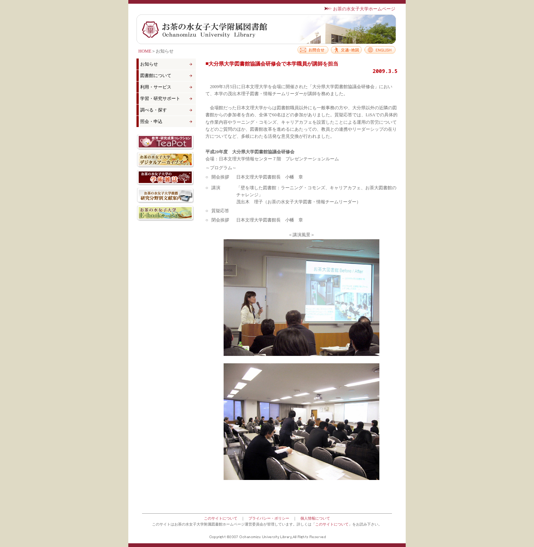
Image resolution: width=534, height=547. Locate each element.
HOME (144, 51)
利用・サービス (155, 87)
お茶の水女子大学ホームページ (364, 8)
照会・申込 (151, 121)
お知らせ (149, 64)
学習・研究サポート (160, 98)
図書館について (155, 75)
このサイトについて (220, 518)
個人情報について (315, 518)
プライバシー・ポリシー (268, 518)
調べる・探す (153, 110)
